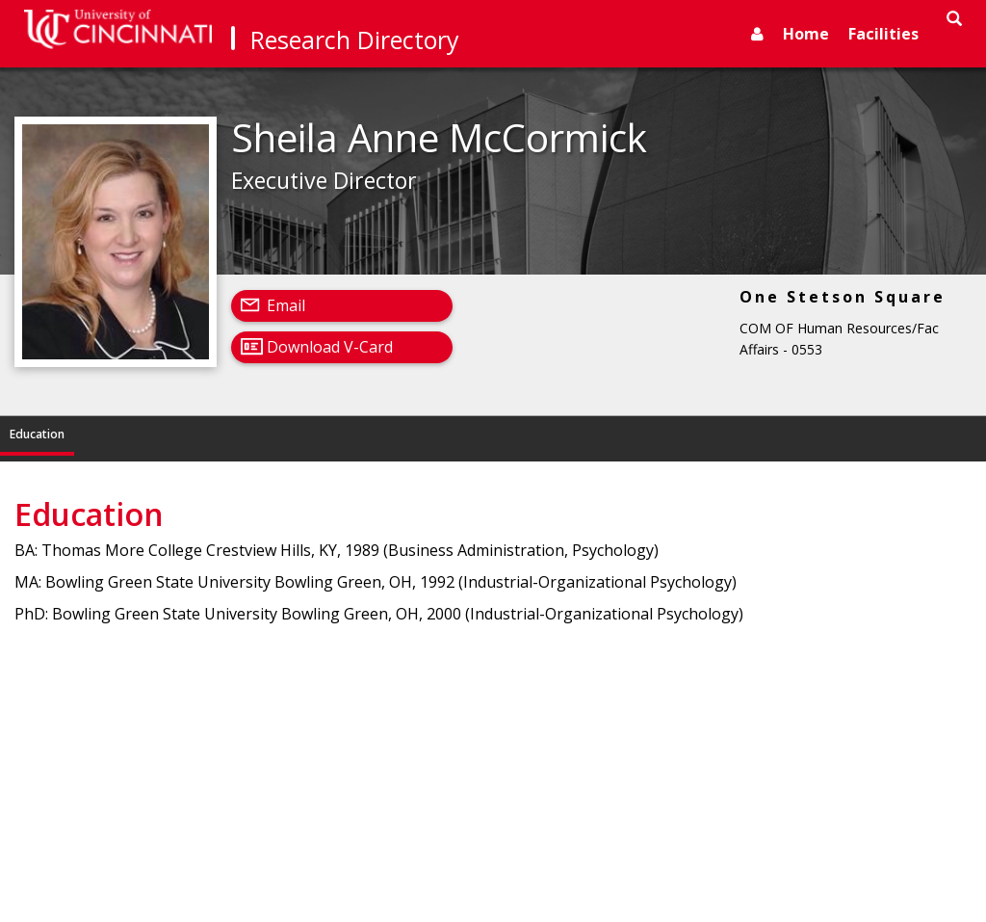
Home (806, 33)
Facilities (883, 33)
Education (37, 434)
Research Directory (354, 39)
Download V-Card (330, 346)
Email (286, 305)
